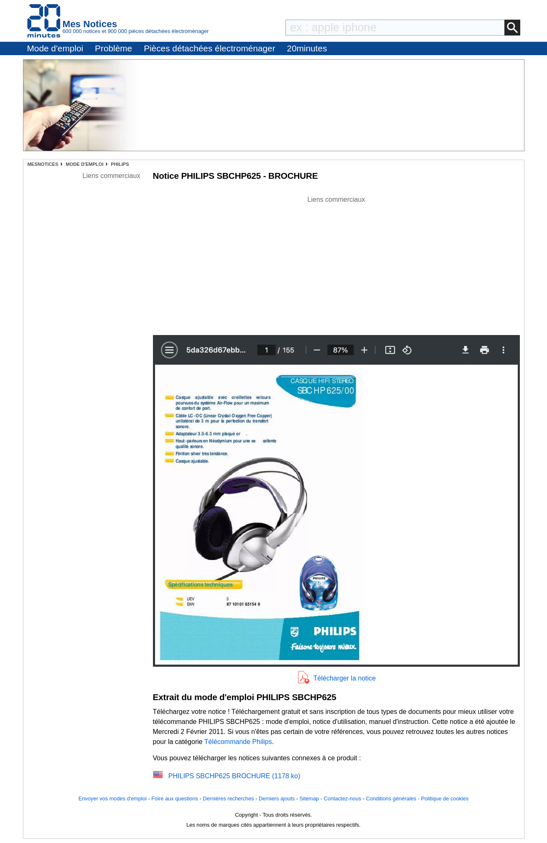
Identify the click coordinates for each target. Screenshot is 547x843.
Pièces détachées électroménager (209, 48)
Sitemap (309, 798)
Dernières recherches (228, 798)
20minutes (307, 48)
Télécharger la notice (344, 678)
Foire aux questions (174, 798)
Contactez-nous (342, 798)
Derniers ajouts (277, 798)
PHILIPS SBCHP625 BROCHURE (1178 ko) (234, 776)
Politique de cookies (444, 798)
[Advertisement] (336, 263)
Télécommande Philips (238, 741)
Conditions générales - (393, 798)
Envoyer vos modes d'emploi (113, 798)
